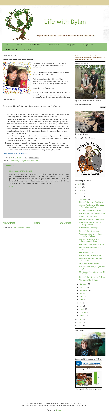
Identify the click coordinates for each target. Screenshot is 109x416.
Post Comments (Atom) (21, 228)
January (83, 315)
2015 (80, 184)
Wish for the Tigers (53, 45)
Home (7, 45)
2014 (80, 187)
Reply (11, 186)
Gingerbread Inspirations (88, 216)
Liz (10, 171)
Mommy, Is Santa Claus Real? (90, 210)
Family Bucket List (11, 49)
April (81, 306)
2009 (80, 322)
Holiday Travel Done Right (88, 228)
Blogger (58, 410)
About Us (19, 45)
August (82, 293)
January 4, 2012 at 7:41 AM (22, 171)
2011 (80, 196)
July (81, 296)
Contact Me (27, 49)
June (82, 300)
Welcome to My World (87, 252)
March (82, 309)
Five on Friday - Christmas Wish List (92, 277)
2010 (80, 319)
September (84, 290)
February (83, 312)
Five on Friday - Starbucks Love (90, 255)
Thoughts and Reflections (29, 161)
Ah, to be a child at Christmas (89, 264)
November (84, 284)
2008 (80, 325)
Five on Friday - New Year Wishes (91, 202)
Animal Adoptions (34, 45)
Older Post (65, 223)
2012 (80, 193)
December (84, 199)
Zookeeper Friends (88, 45)
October (83, 287)
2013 (80, 190)
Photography (70, 45)
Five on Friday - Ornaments (89, 231)
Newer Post (9, 223)
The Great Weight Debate (88, 280)
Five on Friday (14, 161)
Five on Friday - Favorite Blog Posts (92, 213)
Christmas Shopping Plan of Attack (91, 244)
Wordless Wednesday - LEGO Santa (92, 219)
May (81, 303)
